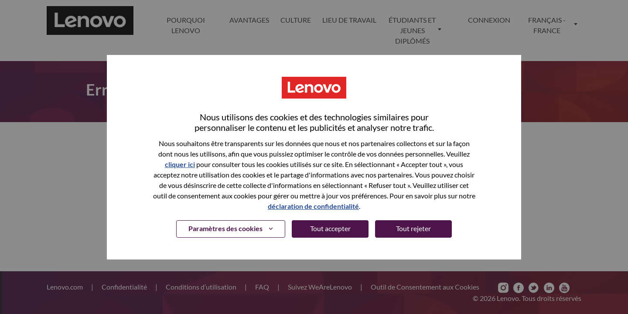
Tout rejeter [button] (413, 228)
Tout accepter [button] (330, 228)
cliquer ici (180, 164)
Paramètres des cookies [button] (225, 228)
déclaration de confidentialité (313, 206)
